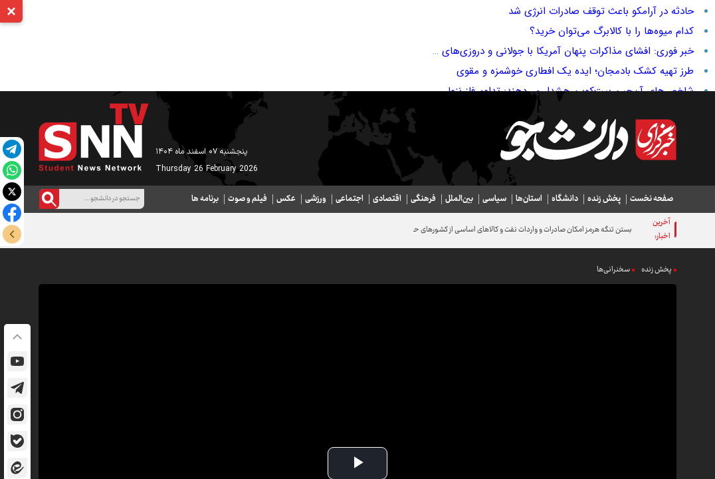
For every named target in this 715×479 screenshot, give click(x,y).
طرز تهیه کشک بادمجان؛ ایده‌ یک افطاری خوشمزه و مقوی (575, 71)
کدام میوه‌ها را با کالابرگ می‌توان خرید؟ (612, 31)
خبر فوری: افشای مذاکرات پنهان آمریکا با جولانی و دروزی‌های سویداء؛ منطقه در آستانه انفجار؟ (500, 51)
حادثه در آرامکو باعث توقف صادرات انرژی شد (601, 11)
